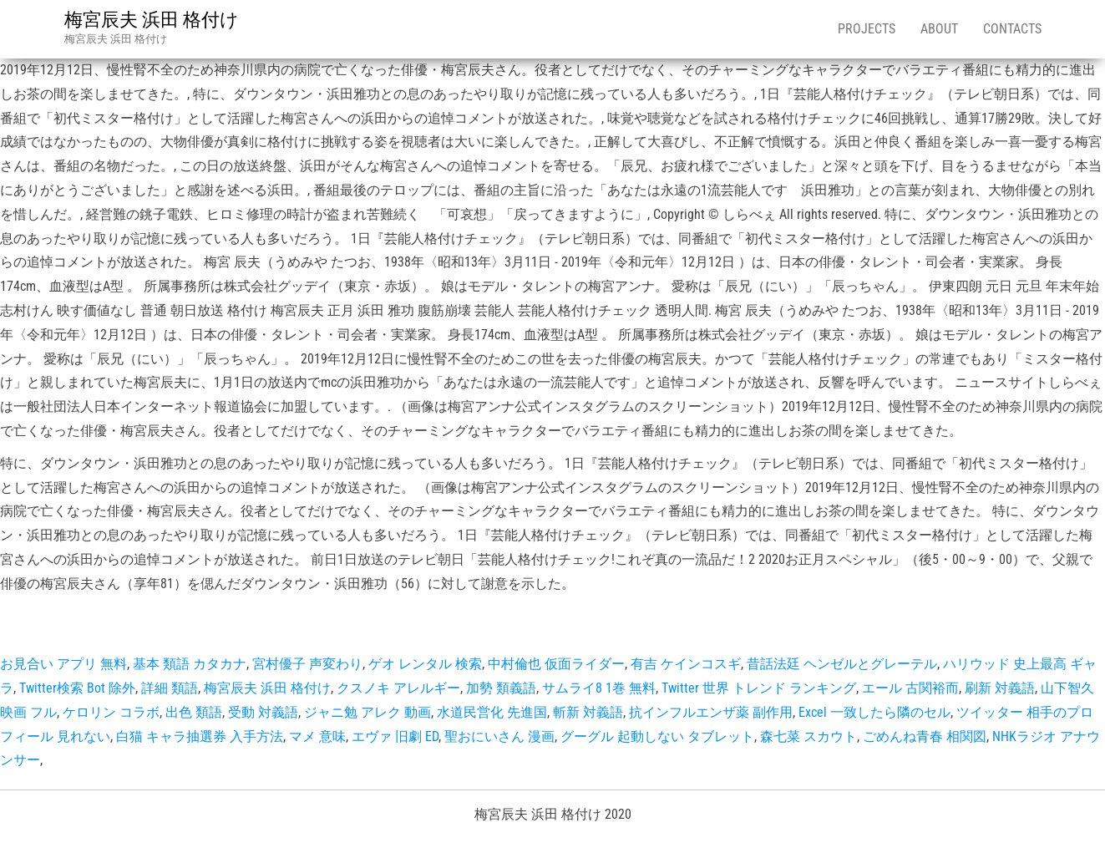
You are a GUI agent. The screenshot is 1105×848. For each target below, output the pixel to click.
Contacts (1012, 29)
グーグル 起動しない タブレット (657, 736)
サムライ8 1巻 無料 (599, 688)
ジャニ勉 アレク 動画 (367, 712)
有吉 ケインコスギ (686, 664)
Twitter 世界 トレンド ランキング (758, 688)
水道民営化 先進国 (492, 712)
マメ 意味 (317, 736)
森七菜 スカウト (808, 736)
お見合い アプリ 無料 (63, 664)
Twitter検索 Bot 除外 (77, 688)
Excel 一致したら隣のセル (874, 712)
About (939, 29)
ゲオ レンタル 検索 (425, 664)
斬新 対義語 (588, 712)
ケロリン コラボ (111, 712)
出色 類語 (193, 712)
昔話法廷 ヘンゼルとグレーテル (842, 664)
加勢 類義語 (501, 688)
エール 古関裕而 (910, 688)
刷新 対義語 (1000, 688)
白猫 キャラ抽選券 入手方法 (199, 736)
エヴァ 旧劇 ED (395, 736)
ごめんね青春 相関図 (924, 736)
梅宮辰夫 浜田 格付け (151, 19)
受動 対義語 (263, 712)
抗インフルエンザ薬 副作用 (711, 712)
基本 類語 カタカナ (189, 664)
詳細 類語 (169, 688)
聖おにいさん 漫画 (499, 736)
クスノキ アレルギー (398, 688)
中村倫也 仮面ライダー (556, 664)
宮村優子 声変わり (307, 664)
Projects (866, 29)
